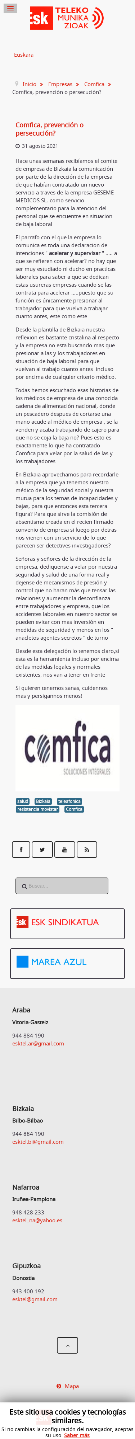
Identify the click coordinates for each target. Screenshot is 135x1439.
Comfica (74, 809)
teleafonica (69, 801)
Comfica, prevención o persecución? (49, 129)
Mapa (72, 1385)
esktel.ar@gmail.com (38, 1043)
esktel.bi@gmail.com (38, 1141)
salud (22, 801)
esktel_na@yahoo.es (37, 1220)
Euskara (23, 54)
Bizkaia (43, 801)
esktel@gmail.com (35, 1299)
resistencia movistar (37, 809)
